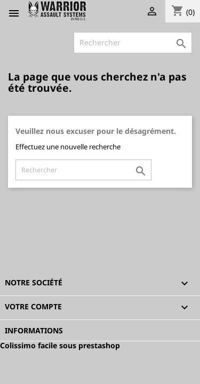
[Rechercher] (133, 42)
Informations (34, 330)
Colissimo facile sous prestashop (60, 345)
